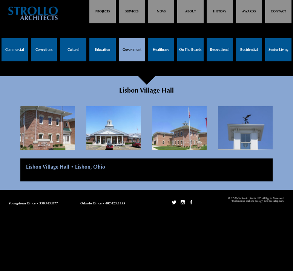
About (190, 11)
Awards (249, 11)
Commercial (14, 50)
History (219, 11)
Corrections (44, 50)
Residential (249, 50)
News (161, 11)
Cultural (73, 50)
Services (131, 11)
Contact (278, 11)
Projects (102, 11)
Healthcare (161, 50)
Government (132, 50)
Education (102, 50)
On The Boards (190, 50)
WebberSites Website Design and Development (258, 201)
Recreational (219, 50)
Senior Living (278, 50)
